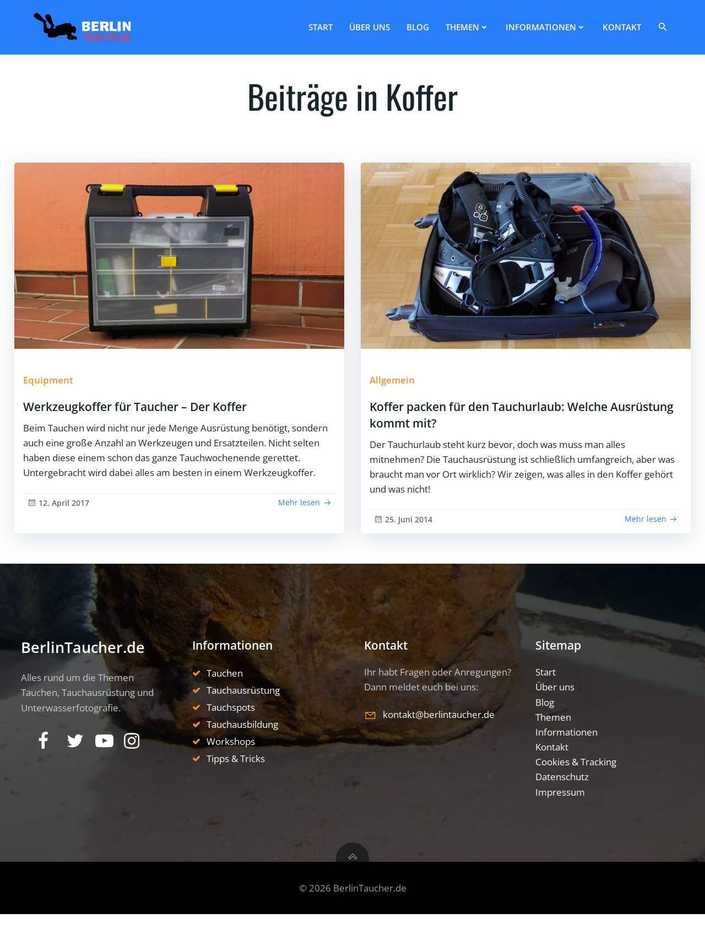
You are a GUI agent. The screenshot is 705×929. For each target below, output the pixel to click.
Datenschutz (565, 791)
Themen (475, 24)
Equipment (55, 383)
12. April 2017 (61, 527)
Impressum (563, 806)
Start (328, 24)
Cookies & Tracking (579, 776)
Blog (425, 24)
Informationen (553, 24)
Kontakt (629, 24)
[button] (672, 24)
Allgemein (399, 383)
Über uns (377, 24)
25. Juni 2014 (406, 528)
